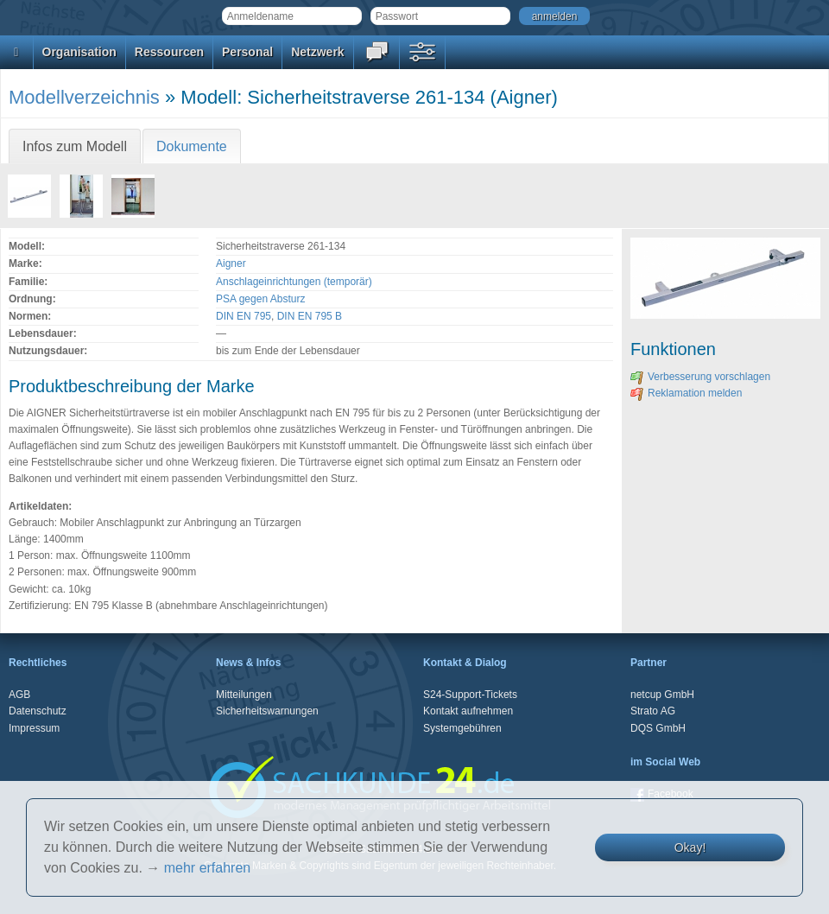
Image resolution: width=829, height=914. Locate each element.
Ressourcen (169, 52)
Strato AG (652, 711)
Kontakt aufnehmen (468, 711)
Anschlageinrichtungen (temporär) (294, 282)
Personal (247, 52)
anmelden (555, 16)
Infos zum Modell (74, 146)
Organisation (79, 52)
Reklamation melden (686, 393)
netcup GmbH (662, 695)
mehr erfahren (207, 867)
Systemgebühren (462, 728)
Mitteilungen (244, 695)
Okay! (690, 847)
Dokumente (191, 146)
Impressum (34, 728)
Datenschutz (37, 711)
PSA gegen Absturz (260, 299)
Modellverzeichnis (84, 97)
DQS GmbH (658, 728)
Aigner (231, 263)
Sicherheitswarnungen (267, 711)
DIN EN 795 (243, 316)
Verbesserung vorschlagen (700, 377)
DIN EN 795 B (309, 316)
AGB (19, 695)
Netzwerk (317, 52)
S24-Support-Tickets (470, 695)
